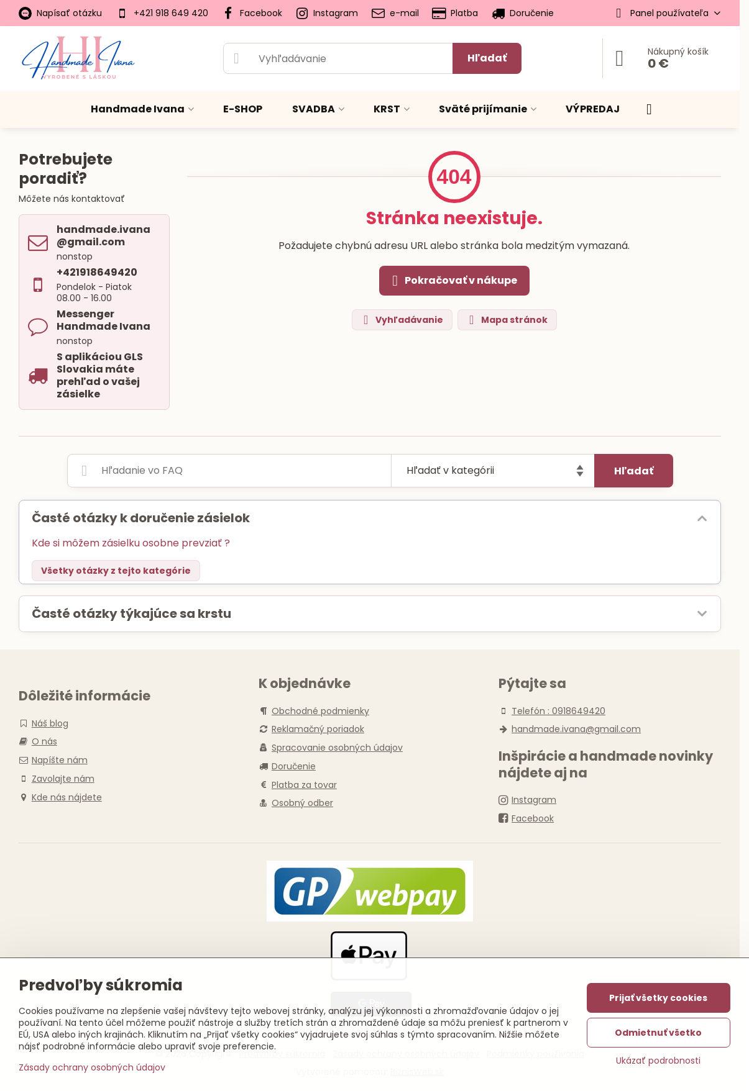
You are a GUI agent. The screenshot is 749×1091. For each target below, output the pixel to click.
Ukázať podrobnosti (658, 1061)
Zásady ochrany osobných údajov (92, 1067)
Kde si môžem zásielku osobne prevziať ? (131, 543)
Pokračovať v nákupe (452, 280)
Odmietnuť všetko (658, 1032)
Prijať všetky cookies (658, 998)
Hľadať (487, 58)
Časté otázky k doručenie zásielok (141, 518)
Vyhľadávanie (401, 320)
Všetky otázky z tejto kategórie (116, 570)
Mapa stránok (507, 320)
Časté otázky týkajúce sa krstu (131, 613)
